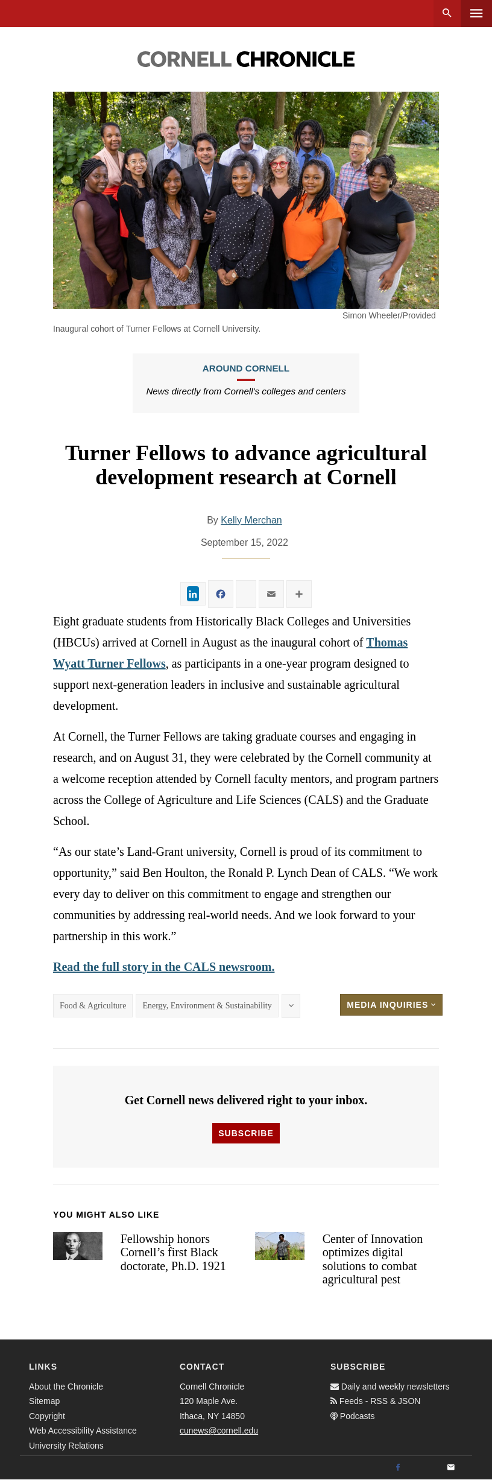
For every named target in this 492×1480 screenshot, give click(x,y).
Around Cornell (246, 368)
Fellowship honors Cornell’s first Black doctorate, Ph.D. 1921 (173, 1252)
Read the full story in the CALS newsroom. (163, 966)
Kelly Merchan (251, 520)
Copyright (47, 1416)
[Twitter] (424, 1468)
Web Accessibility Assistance (83, 1430)
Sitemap (44, 1401)
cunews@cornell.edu (219, 1430)
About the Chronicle (66, 1386)
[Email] (451, 1468)
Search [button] (447, 13)
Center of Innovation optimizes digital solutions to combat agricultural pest (373, 1259)
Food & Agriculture (93, 1005)
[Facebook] (398, 1468)
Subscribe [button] (245, 1133)
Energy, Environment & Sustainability (206, 1005)
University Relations (66, 1445)
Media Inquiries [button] (391, 1005)
